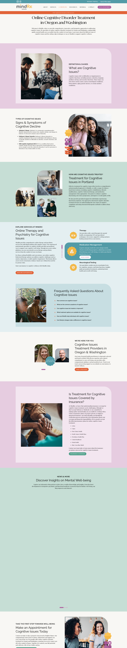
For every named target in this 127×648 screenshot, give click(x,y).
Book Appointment (104, 7)
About (45, 7)
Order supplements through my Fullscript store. (63, 12)
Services (53, 7)
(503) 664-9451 (105, 1)
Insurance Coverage (77, 454)
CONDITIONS (106, 616)
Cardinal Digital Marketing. (76, 643)
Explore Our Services (24, 272)
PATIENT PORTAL (92, 1)
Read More (22, 538)
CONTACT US (106, 622)
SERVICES (20, 622)
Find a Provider (81, 369)
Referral (83, 7)
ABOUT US (20, 616)
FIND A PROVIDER (22, 627)
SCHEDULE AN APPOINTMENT (63, 640)
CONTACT (91, 7)
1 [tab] (41, 369)
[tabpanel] (43, 353)
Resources (73, 7)
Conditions (63, 7)
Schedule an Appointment (26, 588)
